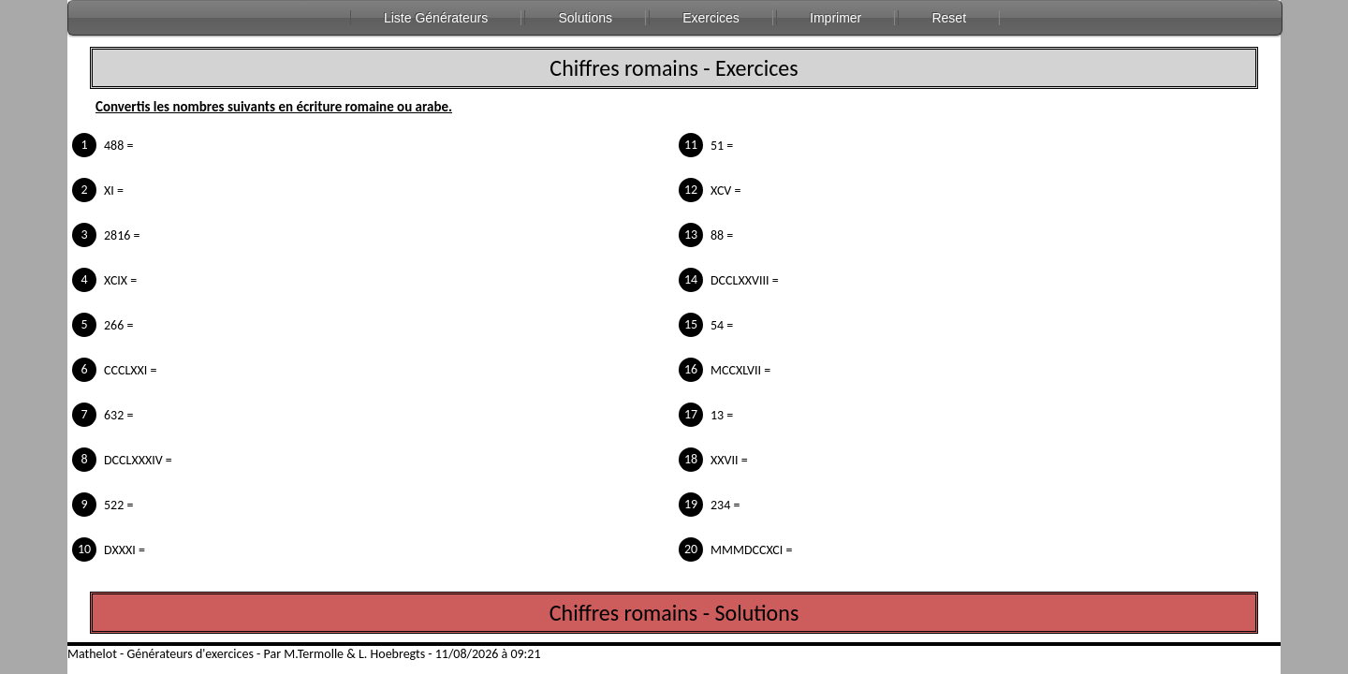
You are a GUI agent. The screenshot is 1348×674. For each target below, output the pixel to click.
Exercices (711, 17)
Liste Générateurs (436, 17)
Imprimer (835, 17)
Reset (948, 17)
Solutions (585, 17)
